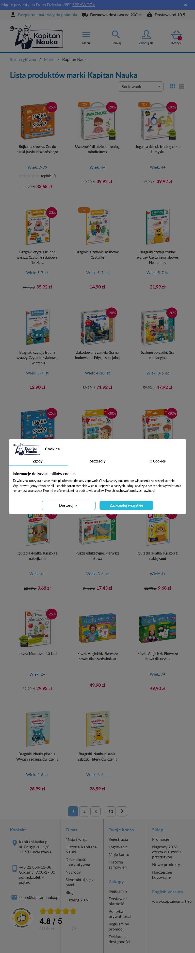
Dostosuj (68, 505)
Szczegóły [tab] (97, 461)
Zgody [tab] (37, 461)
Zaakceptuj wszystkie (126, 505)
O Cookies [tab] (158, 461)
